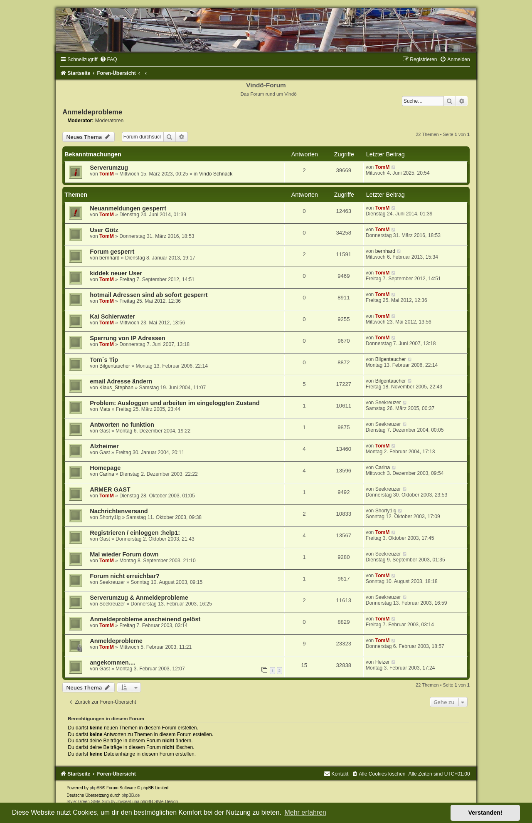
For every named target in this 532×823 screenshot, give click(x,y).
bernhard (109, 258)
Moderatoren (109, 121)
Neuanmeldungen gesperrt (128, 208)
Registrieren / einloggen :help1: (135, 532)
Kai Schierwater (112, 316)
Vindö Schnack (215, 174)
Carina (106, 474)
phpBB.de (130, 795)
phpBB (96, 788)
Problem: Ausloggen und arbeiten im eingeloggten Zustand (174, 403)
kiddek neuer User (116, 273)
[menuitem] (108, 59)
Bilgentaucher (114, 366)
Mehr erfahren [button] (305, 812)
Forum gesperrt (112, 251)
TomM (106, 174)
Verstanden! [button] (485, 812)
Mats (104, 409)
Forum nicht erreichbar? (125, 576)
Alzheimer (104, 446)
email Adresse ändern (121, 381)
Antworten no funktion (122, 424)
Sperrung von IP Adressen (127, 338)
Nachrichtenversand (119, 511)
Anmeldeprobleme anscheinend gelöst (145, 619)
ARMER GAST (110, 489)
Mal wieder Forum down (124, 554)
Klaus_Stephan (116, 387)
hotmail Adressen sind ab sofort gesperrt (148, 295)
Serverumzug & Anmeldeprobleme (139, 597)
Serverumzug (109, 167)
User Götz (104, 230)
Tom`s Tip (104, 359)
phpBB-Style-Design (159, 801)
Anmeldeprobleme (92, 112)
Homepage (105, 468)
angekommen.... (112, 662)
